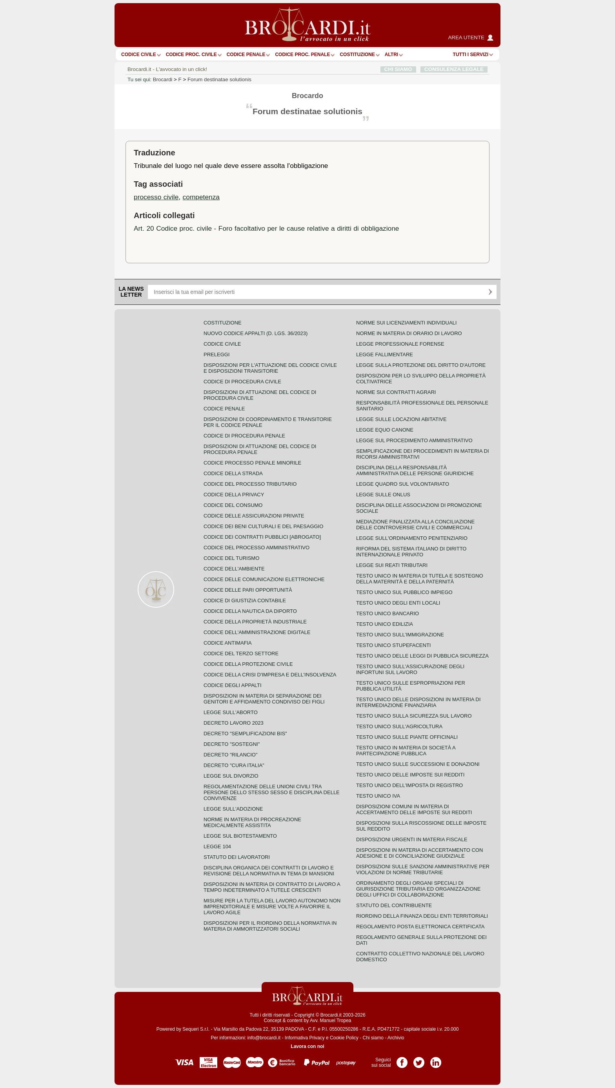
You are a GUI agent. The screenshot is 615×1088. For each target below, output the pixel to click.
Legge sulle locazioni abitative (401, 419)
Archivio (396, 1038)
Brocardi (163, 79)
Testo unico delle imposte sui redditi (410, 775)
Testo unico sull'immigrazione (400, 635)
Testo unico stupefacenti (393, 645)
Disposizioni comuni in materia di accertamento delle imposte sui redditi (414, 809)
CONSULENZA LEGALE (454, 69)
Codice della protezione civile (248, 664)
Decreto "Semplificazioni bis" (245, 733)
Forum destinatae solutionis (219, 79)
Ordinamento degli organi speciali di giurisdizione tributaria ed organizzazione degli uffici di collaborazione (418, 889)
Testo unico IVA (378, 796)
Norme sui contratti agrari (396, 392)
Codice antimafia (228, 643)
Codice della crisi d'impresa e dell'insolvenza (270, 675)
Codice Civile (138, 54)
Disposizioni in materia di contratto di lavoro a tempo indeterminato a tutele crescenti (272, 887)
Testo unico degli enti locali (398, 603)
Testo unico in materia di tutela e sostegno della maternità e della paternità (419, 579)
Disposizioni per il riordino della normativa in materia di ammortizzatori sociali (270, 926)
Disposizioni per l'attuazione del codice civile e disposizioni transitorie (270, 368)
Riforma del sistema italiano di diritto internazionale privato (411, 552)
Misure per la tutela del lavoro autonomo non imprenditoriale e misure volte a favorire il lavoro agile (272, 906)
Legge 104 (217, 846)
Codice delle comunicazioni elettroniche (264, 579)
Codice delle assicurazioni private (254, 516)
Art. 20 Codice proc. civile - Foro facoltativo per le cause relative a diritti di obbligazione (266, 228)
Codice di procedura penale (244, 436)
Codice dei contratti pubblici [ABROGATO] (262, 537)
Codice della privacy (234, 495)
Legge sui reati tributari (392, 565)
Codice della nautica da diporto (250, 611)
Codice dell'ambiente (234, 569)
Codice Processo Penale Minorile (252, 463)
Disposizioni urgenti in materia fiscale (412, 839)
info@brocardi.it (263, 1038)
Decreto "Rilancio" (231, 755)
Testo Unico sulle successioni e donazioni (418, 764)
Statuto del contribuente (394, 905)
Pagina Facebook (402, 1059)
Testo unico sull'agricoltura (399, 726)
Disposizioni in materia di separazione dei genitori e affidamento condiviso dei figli (264, 699)
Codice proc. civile (191, 54)
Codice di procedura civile (242, 382)
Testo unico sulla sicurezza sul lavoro (414, 716)
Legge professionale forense (400, 344)
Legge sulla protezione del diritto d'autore (421, 365)
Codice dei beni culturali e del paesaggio (263, 526)
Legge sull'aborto (231, 712)
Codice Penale (246, 54)
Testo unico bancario (387, 613)
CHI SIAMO (398, 69)
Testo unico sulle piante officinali (407, 737)
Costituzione (357, 54)
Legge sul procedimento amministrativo (414, 440)
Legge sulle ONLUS (383, 495)
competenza (201, 197)
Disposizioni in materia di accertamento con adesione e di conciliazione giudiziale (419, 853)
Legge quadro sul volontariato (402, 484)
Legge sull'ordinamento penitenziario (412, 538)
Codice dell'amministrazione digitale (257, 632)
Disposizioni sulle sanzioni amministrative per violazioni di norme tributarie (422, 869)
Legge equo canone (384, 430)
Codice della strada (233, 473)
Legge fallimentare (384, 354)
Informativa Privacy (305, 1038)
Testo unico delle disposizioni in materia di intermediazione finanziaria (418, 702)
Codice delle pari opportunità (248, 590)
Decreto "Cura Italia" (234, 765)
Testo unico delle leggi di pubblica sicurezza (422, 656)
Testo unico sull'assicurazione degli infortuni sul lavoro (410, 669)
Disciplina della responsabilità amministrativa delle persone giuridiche (415, 470)
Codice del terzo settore (241, 653)
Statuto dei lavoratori (237, 857)
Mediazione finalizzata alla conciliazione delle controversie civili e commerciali (415, 524)
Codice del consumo (233, 505)
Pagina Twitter (418, 1059)
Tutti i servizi (470, 54)
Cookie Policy (344, 1038)
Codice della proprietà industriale (255, 622)
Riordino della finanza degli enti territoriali (422, 916)
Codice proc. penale (302, 54)
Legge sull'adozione (233, 809)
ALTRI (391, 54)
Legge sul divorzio (231, 776)
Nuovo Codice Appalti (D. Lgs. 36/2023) (256, 333)
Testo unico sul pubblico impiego (404, 592)
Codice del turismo (231, 558)
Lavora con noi (307, 1046)
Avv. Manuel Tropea (330, 1020)
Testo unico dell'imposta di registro (409, 785)
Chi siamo (372, 1038)
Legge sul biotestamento (240, 836)
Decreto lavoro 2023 (234, 723)
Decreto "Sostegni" (232, 744)
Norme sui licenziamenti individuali (406, 323)
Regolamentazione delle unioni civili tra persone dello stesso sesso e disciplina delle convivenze (272, 792)
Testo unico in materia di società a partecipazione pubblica (405, 750)
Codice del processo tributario (250, 484)
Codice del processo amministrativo (256, 547)
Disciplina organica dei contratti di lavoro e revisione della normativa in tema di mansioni (269, 871)
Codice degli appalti (233, 685)
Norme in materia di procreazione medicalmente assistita (252, 822)
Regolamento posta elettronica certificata (420, 926)
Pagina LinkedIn (435, 1059)
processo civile (156, 197)
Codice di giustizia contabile (245, 600)
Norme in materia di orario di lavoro (409, 333)
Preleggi (216, 354)
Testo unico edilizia (384, 624)
